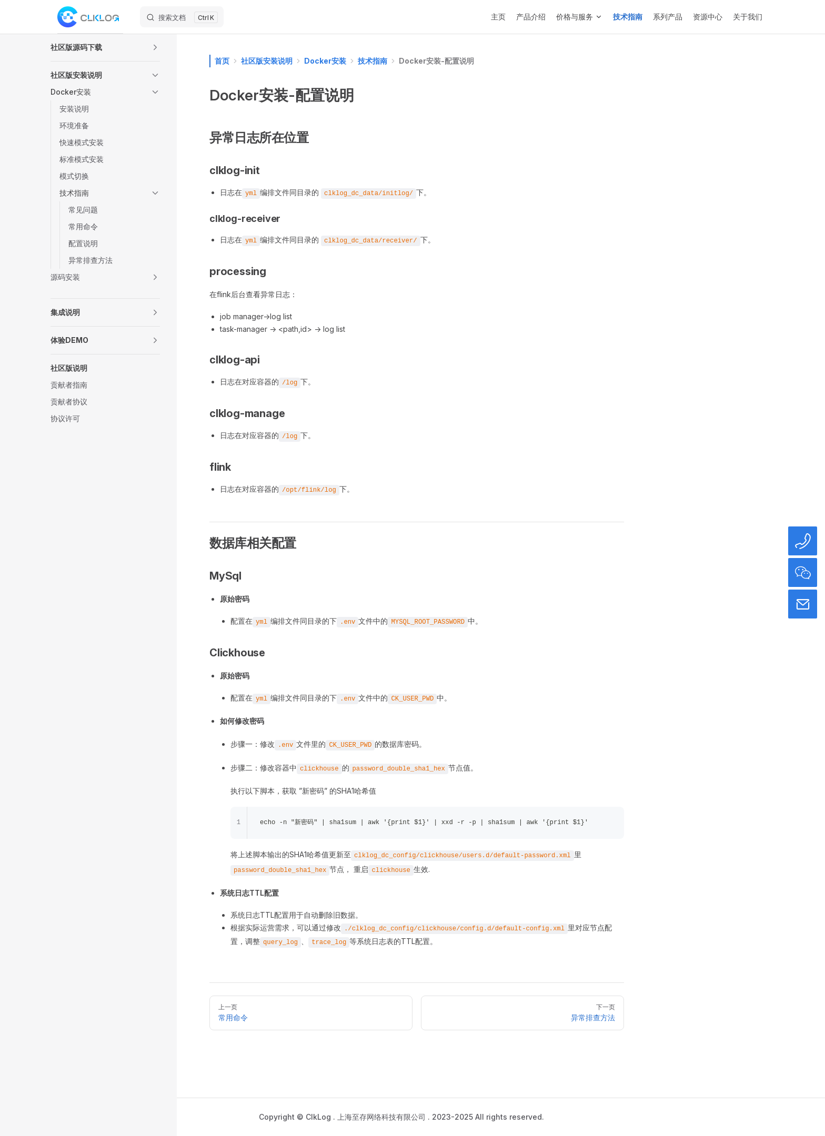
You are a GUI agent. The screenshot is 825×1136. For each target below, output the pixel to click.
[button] (105, 47)
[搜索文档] (182, 16)
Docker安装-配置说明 (436, 60)
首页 (222, 60)
